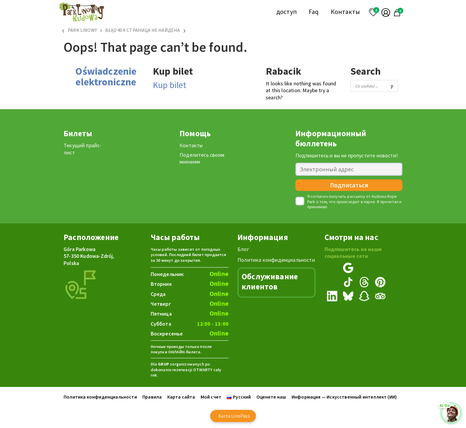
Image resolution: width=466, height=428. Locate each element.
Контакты (345, 12)
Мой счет (211, 397)
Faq (314, 12)
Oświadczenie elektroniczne (105, 76)
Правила (152, 397)
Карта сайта (181, 397)
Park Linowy (82, 30)
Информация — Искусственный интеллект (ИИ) (344, 397)
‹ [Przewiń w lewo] (63, 30)
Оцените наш (271, 397)
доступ (286, 12)
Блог (243, 249)
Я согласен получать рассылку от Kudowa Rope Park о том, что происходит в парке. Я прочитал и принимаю (354, 201)
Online (219, 274)
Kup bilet (170, 84)
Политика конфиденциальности (276, 259)
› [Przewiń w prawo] (184, 30)
